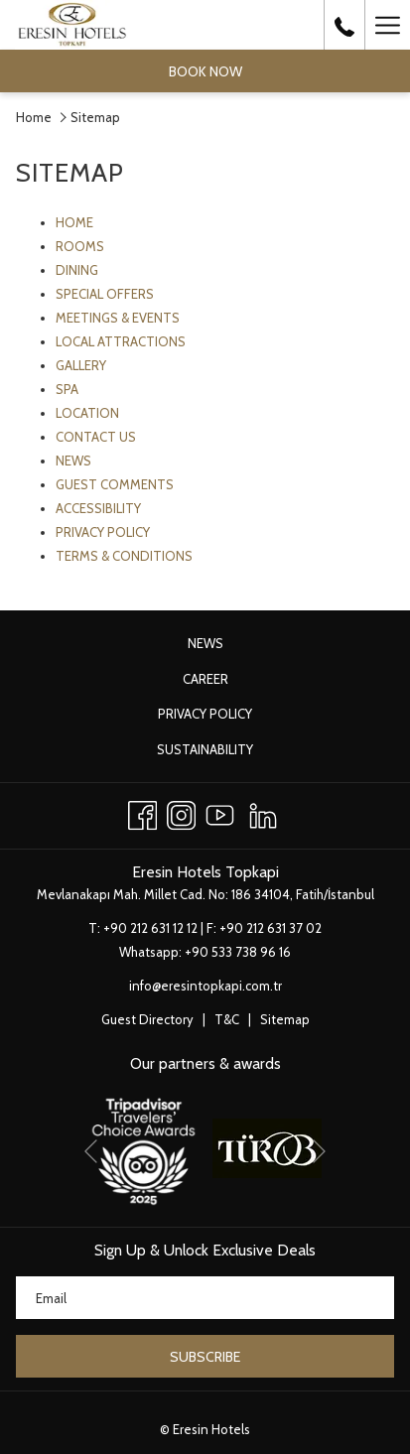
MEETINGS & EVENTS (118, 318)
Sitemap (285, 1019)
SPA (67, 389)
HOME (74, 222)
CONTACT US (96, 437)
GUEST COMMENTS (115, 484)
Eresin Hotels (211, 1429)
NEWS (73, 460)
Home (34, 117)
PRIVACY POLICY (103, 532)
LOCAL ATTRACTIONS (121, 341)
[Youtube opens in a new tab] (219, 812)
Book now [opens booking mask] (205, 71)
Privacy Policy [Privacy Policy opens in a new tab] (226, 714)
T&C (226, 1019)
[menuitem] (205, 643)
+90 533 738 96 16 (238, 952)
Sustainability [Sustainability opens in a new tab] (226, 750)
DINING (77, 270)
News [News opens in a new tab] (226, 644)
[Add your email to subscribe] (205, 1297)
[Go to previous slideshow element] (90, 1151)
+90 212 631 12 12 (150, 928)
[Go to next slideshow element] (319, 1151)
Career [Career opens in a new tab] (226, 680)
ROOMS (80, 246)
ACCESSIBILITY (98, 508)
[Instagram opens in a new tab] (181, 812)
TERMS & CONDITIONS (124, 556)
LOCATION (87, 413)
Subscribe (205, 1357)
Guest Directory (147, 1019)
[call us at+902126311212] (344, 25)
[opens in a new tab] (143, 1146)
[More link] (387, 25)
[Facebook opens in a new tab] (142, 812)
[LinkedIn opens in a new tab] (263, 812)
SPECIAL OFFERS (105, 294)
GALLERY (81, 365)
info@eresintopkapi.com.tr (205, 985)
